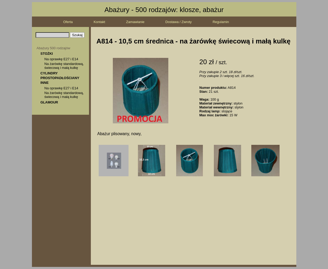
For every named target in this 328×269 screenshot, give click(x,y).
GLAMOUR (49, 102)
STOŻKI (47, 54)
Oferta (68, 22)
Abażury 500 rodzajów (53, 48)
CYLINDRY (49, 73)
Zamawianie (135, 22)
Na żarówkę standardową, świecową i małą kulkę (64, 66)
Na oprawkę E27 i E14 (61, 59)
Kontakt (99, 22)
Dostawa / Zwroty (178, 22)
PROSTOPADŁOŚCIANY (60, 78)
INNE (45, 83)
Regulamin (221, 22)
